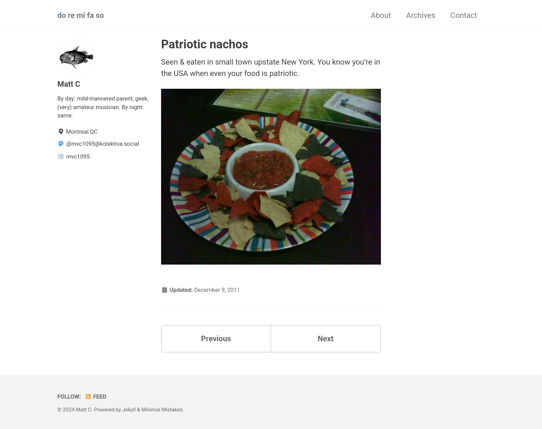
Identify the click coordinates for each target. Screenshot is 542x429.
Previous (216, 338)
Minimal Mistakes (162, 410)
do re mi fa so (80, 15)
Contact (463, 15)
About (381, 15)
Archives (420, 15)
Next (326, 338)
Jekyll (129, 410)
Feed (95, 396)
